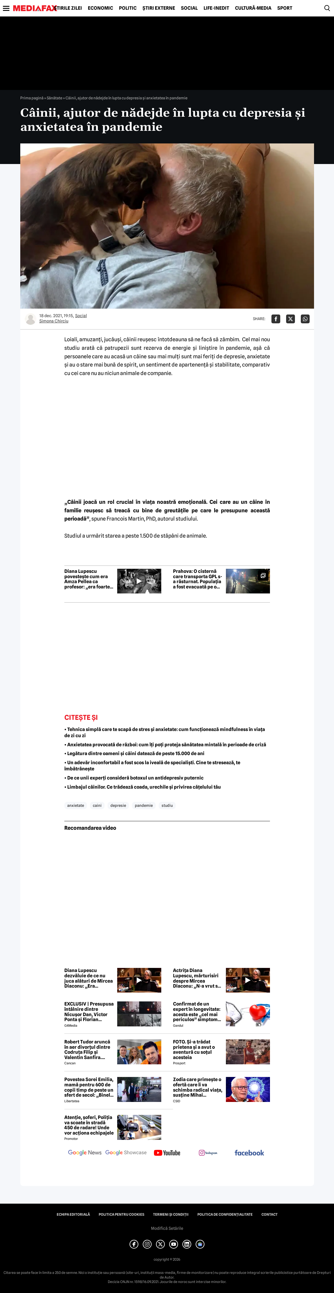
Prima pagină (31, 98)
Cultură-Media (253, 8)
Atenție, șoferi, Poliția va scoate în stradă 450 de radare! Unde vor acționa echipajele (89, 1125)
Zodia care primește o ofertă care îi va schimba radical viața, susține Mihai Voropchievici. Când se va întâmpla (197, 1087)
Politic (128, 8)
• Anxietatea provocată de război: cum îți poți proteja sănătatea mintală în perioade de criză (165, 744)
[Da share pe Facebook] (275, 319)
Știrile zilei (68, 8)
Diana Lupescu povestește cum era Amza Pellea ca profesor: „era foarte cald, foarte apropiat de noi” (87, 579)
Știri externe (158, 8)
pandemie (238, 348)
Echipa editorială (73, 1214)
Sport (284, 8)
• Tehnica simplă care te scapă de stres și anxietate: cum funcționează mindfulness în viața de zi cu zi (164, 732)
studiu (72, 348)
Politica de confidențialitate (225, 1214)
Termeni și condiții (171, 1214)
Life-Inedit (216, 8)
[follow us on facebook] (249, 1153)
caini (97, 805)
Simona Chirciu (53, 321)
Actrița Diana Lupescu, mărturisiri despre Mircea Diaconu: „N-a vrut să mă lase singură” (196, 978)
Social (189, 8)
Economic (100, 8)
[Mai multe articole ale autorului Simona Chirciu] (30, 319)
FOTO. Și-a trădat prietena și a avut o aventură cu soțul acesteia (194, 1049)
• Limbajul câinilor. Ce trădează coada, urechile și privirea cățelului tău (142, 787)
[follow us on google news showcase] (126, 1153)
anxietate (75, 805)
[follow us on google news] (84, 1153)
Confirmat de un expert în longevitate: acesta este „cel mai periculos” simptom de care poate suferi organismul (196, 1011)
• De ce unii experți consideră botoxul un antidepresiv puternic (134, 778)
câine (140, 356)
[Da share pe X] (290, 319)
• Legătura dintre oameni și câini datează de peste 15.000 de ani (134, 753)
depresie (234, 356)
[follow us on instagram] (208, 1153)
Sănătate (54, 98)
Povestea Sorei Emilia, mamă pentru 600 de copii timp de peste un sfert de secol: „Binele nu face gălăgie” (88, 1087)
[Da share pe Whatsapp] (305, 319)
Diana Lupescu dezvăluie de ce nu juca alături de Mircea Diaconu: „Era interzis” (88, 978)
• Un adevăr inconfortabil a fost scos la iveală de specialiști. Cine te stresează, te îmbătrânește (152, 766)
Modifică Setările (167, 1228)
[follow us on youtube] (167, 1153)
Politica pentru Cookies (121, 1214)
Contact (269, 1214)
